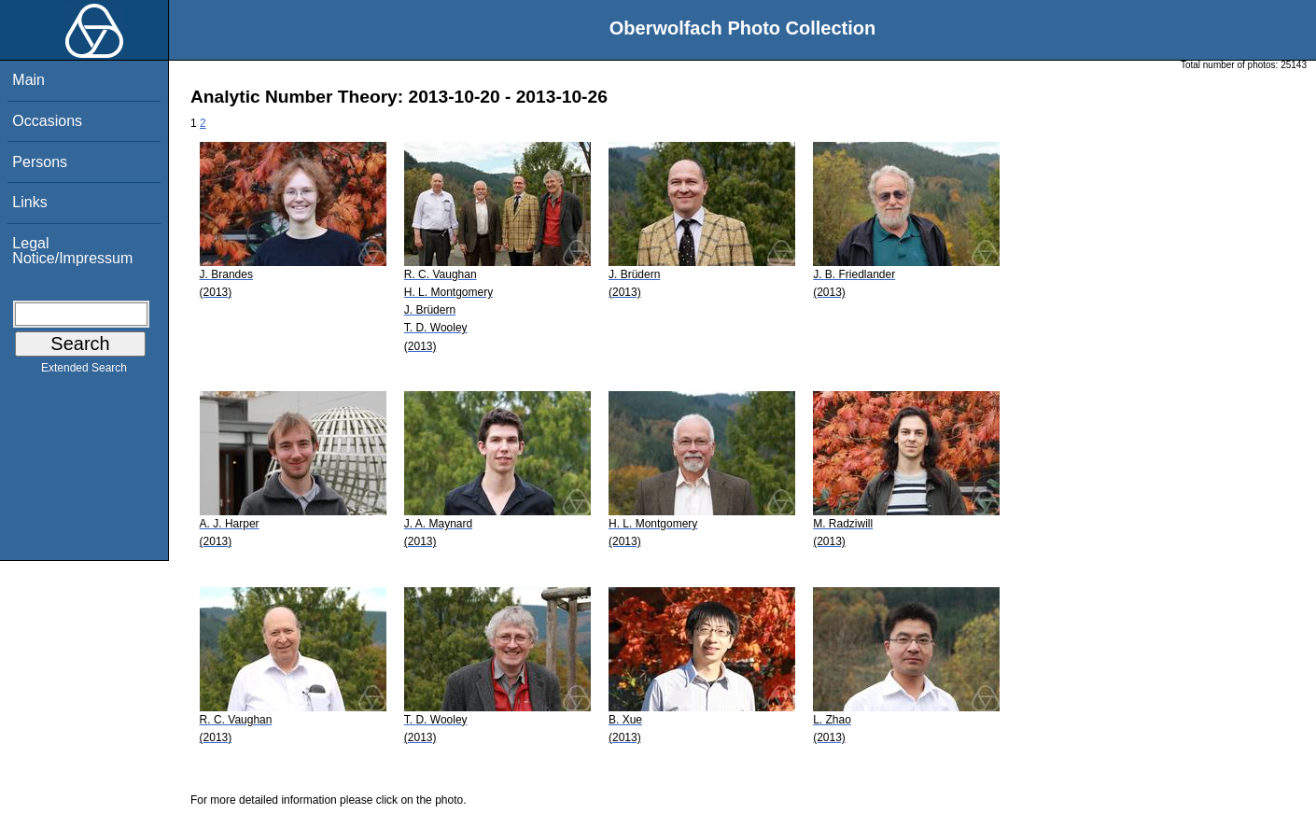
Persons (39, 162)
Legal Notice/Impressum (72, 250)
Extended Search (84, 371)
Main (28, 80)
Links (29, 202)
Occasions (47, 121)
